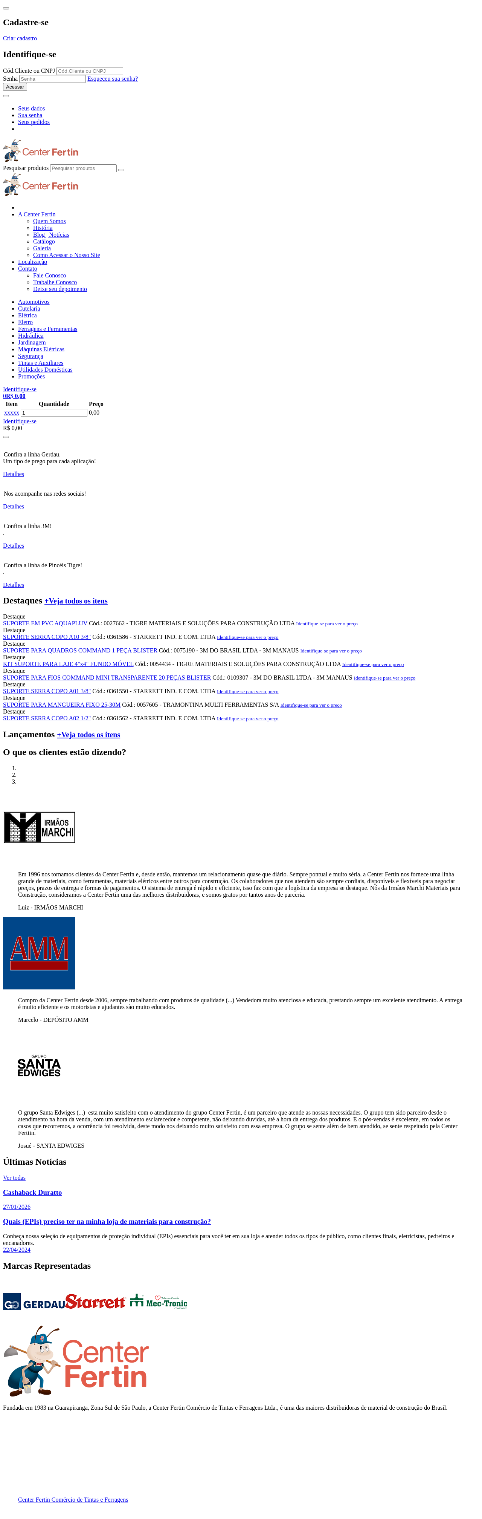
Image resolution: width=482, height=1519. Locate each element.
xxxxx (11, 412)
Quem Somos (49, 221)
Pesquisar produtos (26, 168)
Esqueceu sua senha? (112, 78)
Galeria (42, 248)
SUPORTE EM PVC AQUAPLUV (45, 623)
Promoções (31, 376)
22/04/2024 (17, 1249)
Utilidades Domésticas (45, 369)
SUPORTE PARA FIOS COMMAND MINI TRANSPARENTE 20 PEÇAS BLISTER (107, 677)
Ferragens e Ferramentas (47, 329)
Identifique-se (20, 421)
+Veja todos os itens (76, 601)
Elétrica (27, 315)
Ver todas (14, 1177)
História (43, 228)
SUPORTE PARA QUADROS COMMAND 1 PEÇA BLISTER (80, 650)
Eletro (25, 322)
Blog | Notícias (51, 234)
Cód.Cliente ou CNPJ (29, 70)
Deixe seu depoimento (60, 289)
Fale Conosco (49, 275)
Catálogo (44, 241)
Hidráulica (31, 335)
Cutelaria (29, 308)
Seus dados (31, 108)
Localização (32, 262)
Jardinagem (32, 342)
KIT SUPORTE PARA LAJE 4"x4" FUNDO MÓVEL (68, 664)
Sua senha (30, 115)
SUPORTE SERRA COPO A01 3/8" (47, 691)
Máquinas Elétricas (41, 349)
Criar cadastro (20, 38)
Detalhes (13, 474)
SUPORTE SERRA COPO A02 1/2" (47, 718)
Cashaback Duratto (32, 1192)
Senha (10, 78)
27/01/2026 (17, 1207)
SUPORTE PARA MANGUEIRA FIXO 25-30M (61, 704)
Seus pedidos (34, 122)
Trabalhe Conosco (55, 282)
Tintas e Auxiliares (40, 363)
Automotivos (34, 302)
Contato (27, 268)
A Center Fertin (37, 214)
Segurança (30, 356)
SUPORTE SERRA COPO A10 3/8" (47, 637)
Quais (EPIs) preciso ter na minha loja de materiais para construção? (107, 1221)
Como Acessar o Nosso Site (66, 255)
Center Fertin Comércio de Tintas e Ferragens (73, 1499)
